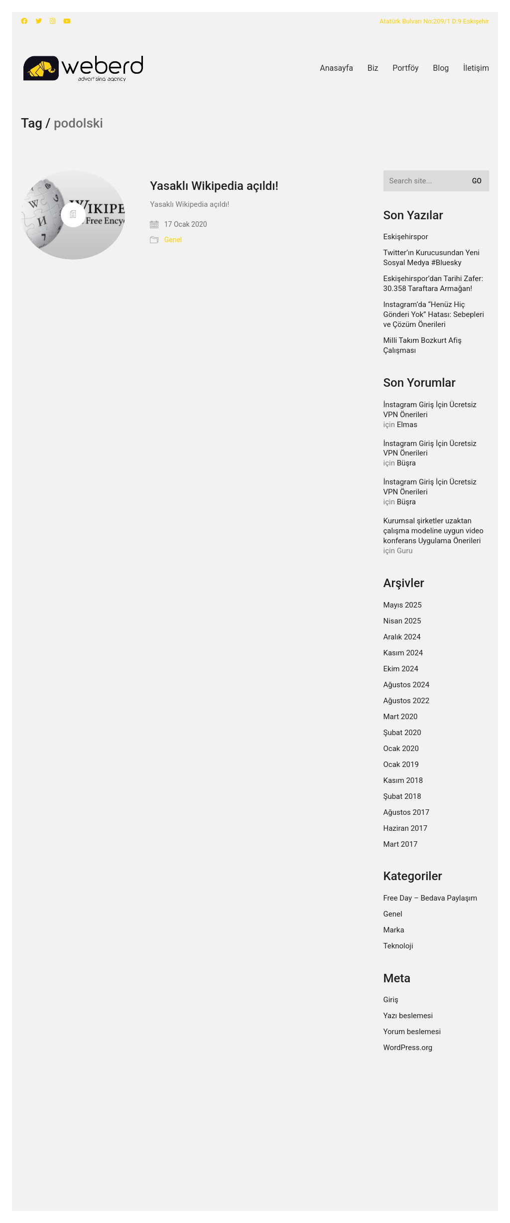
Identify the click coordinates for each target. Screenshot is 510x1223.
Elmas (407, 424)
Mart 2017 (400, 844)
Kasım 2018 (403, 780)
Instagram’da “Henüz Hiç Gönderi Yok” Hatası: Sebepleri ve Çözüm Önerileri (433, 314)
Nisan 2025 (402, 620)
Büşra (406, 463)
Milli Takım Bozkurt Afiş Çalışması (422, 345)
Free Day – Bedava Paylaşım (430, 898)
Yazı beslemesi (408, 1015)
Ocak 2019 (401, 764)
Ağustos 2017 (406, 812)
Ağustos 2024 (406, 684)
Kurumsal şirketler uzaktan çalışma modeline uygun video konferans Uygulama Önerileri (433, 530)
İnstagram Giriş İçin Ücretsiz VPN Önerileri (430, 409)
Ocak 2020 (401, 748)
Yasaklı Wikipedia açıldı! (214, 185)
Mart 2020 (400, 716)
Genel (173, 240)
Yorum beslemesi (412, 1031)
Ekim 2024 (400, 668)
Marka (393, 929)
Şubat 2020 (402, 732)
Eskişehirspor (405, 236)
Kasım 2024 (403, 652)
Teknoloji (398, 945)
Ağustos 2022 (406, 700)
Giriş (390, 999)
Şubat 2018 (402, 796)
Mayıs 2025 (402, 605)
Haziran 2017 (405, 828)
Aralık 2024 (402, 636)
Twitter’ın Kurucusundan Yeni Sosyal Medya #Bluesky (431, 257)
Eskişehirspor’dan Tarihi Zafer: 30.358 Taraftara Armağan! (433, 283)
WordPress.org (408, 1047)
